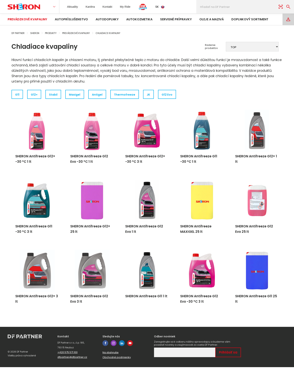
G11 (18, 95)
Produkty (51, 33)
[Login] (288, 19)
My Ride (129, 7)
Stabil (58, 95)
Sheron (34, 33)
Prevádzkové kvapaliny (27, 19)
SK (163, 7)
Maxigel (82, 95)
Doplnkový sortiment (249, 19)
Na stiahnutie (110, 360)
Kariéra (92, 7)
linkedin (122, 351)
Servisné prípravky (176, 19)
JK (161, 95)
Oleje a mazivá (211, 19)
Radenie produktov (211, 47)
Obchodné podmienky (116, 365)
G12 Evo (182, 95)
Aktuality (73, 7)
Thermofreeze (135, 95)
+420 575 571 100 (67, 360)
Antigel (106, 95)
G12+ (36, 95)
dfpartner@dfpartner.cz (72, 365)
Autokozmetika (139, 19)
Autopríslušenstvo (71, 19)
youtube (130, 351)
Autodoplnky (107, 19)
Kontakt (110, 7)
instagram (113, 351)
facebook (105, 351)
